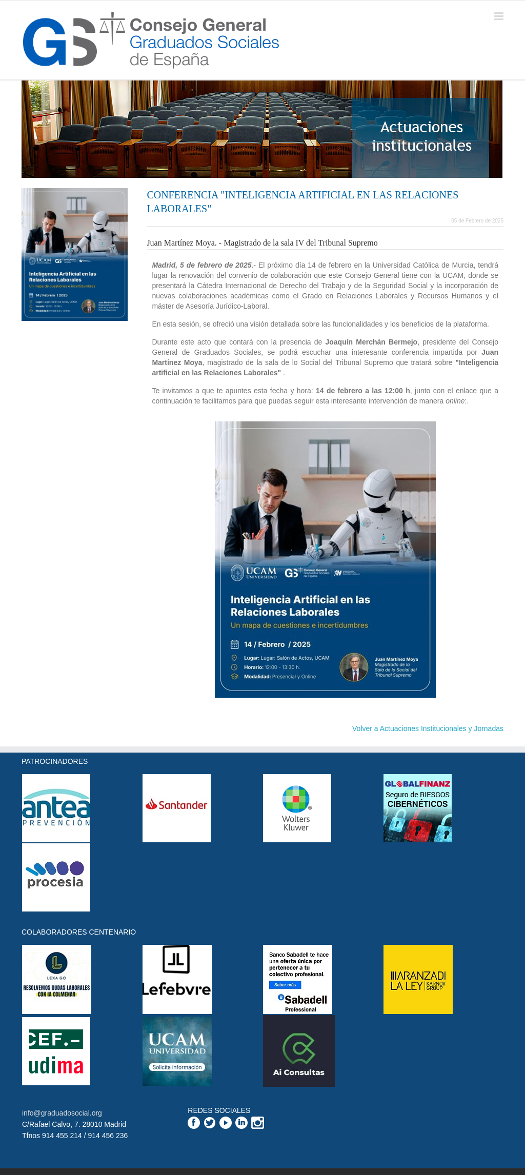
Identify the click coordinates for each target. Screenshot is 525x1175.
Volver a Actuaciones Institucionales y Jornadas (427, 728)
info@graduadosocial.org (62, 1113)
